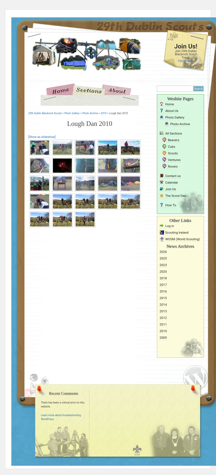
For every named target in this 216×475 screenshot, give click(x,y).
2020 (163, 271)
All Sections (173, 133)
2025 (163, 258)
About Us (117, 90)
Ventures (174, 160)
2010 (163, 331)
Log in (169, 226)
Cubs (171, 147)
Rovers (173, 166)
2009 (163, 338)
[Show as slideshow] (42, 137)
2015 (163, 298)
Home (62, 90)
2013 (163, 311)
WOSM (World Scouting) (182, 239)
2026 (163, 252)
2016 (163, 291)
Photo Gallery (174, 117)
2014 (163, 304)
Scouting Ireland (177, 232)
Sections (89, 90)
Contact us (173, 176)
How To (170, 205)
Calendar (171, 182)
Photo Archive (180, 124)
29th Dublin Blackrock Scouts (80, 61)
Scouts (173, 153)
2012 (163, 318)
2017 (163, 285)
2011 (163, 324)
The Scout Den (175, 196)
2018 (163, 278)
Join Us (170, 189)
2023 (163, 265)
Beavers (173, 140)
